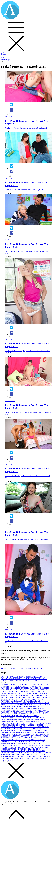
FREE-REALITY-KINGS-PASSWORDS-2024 (17, 705)
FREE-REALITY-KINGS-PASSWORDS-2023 (32, 703)
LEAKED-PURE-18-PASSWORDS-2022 (30, 740)
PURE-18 (26, 668)
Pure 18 (3, 58)
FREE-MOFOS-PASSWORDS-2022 (28, 692)
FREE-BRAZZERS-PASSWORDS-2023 (30, 688)
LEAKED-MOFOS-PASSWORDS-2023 (20, 736)
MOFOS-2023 (6, 753)
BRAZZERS (15, 668)
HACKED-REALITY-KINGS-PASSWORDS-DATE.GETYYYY (25, 728)
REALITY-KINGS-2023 (15, 758)
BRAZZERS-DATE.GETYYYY (27, 681)
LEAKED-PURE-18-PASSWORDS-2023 (15, 741)
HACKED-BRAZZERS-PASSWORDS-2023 (31, 708)
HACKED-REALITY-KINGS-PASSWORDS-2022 (33, 723)
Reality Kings (5, 59)
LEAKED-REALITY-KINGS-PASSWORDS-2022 (32, 745)
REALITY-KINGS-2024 (33, 758)
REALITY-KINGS (38, 668)
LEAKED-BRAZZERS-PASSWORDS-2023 (31, 730)
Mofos (3, 56)
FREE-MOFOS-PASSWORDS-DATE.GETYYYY (18, 695)
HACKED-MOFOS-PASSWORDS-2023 (19, 714)
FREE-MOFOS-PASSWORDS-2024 (35, 693)
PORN (48, 753)
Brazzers (4, 54)
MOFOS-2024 (17, 753)
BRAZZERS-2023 (33, 684)
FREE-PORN (7, 679)
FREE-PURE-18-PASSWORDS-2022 (14, 697)
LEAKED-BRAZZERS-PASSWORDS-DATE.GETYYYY (24, 733)
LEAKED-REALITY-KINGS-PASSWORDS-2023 (18, 747)
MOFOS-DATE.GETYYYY (23, 679)
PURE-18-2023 (28, 754)
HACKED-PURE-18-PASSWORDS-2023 (15, 719)
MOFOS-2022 (39, 751)
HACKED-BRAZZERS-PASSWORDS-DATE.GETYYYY (24, 711)
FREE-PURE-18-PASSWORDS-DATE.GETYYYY (22, 700)
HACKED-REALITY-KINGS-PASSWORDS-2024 (22, 726)
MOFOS (5, 668)
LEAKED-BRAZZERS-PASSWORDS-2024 (16, 732)
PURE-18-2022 (16, 754)
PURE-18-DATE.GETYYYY (11, 756)
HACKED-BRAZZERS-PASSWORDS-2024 (16, 710)
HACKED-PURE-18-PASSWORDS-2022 (29, 717)
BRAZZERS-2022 (19, 684)
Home (3, 52)
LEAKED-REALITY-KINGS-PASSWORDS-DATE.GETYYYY (21, 750)
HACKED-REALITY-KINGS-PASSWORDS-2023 (18, 725)
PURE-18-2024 (40, 754)
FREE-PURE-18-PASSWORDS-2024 (19, 699)
